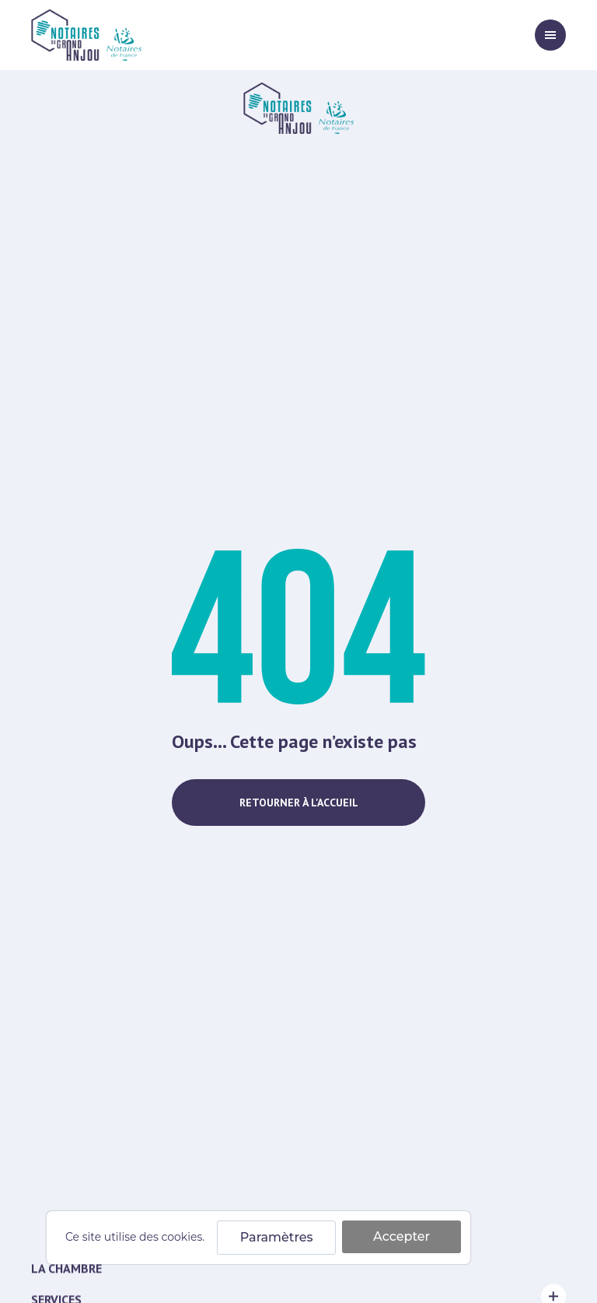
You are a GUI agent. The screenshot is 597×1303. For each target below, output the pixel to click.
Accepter (401, 1236)
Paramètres (276, 1237)
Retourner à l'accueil (298, 802)
